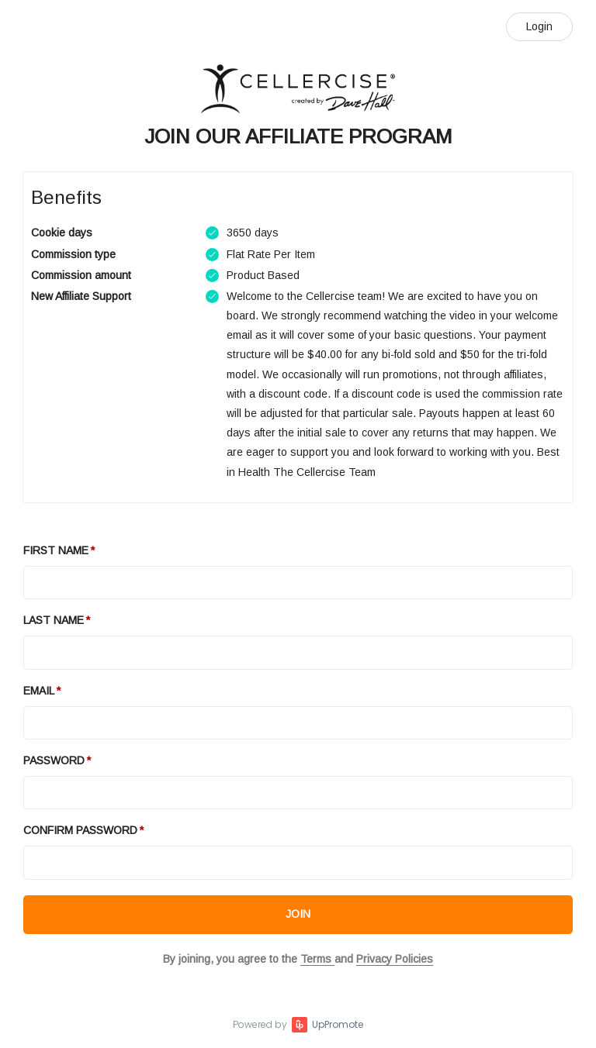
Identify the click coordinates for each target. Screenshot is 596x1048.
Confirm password (80, 830)
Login (539, 26)
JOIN (298, 914)
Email (38, 690)
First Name (55, 550)
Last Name (53, 620)
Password (54, 760)
